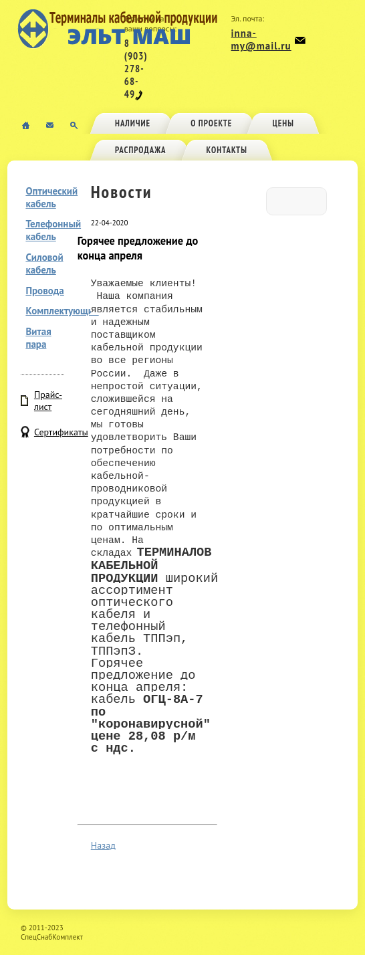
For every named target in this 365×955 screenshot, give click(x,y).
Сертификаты (49, 432)
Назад (103, 845)
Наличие (132, 123)
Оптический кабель (51, 197)
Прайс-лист (48, 401)
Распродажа (140, 150)
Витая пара (38, 337)
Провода (44, 290)
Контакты (227, 150)
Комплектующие (61, 310)
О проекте (211, 123)
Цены (283, 123)
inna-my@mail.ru (261, 39)
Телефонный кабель (53, 230)
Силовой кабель (44, 263)
